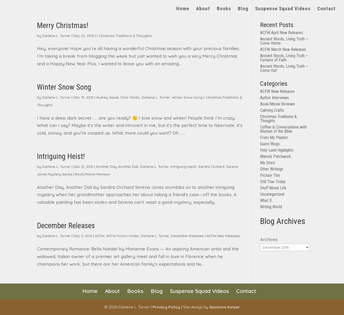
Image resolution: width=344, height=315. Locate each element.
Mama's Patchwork (275, 156)
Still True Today (273, 181)
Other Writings (271, 169)
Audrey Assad (107, 97)
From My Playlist (274, 137)
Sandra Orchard (211, 166)
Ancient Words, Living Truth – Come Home (284, 41)
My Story (267, 162)
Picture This (270, 175)
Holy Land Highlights (276, 150)
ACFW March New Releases (283, 49)
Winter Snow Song (64, 87)
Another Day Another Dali (117, 166)
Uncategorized (272, 194)
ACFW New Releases (223, 236)
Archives (269, 239)
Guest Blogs (270, 143)
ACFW (99, 236)
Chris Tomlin (130, 97)
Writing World (271, 206)
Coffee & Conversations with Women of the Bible (283, 129)
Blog (243, 9)
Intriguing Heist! (61, 156)
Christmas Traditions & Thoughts (125, 36)
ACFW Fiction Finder (122, 236)
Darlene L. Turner (56, 36)
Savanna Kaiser (224, 307)
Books (224, 9)
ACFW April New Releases (281, 32)
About (203, 9)
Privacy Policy (166, 307)
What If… (267, 200)
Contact (326, 9)
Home (182, 9)
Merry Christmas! (62, 25)
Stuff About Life (273, 187)
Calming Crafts (272, 110)
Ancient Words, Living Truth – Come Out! (284, 68)
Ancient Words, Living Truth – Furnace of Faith (284, 57)
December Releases (66, 225)
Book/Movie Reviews (92, 174)
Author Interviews (274, 97)
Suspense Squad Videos (282, 9)
